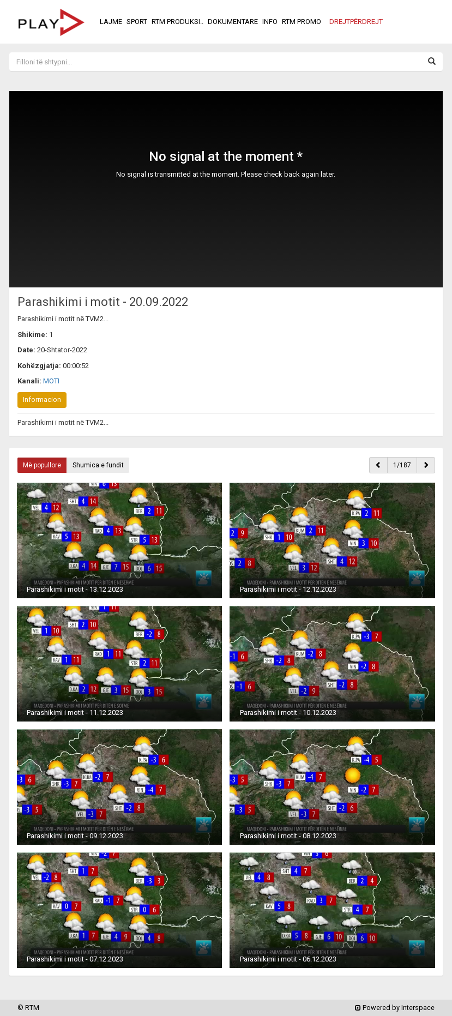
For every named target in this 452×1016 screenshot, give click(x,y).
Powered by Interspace (395, 1007)
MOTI (51, 381)
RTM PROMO (301, 21)
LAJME (111, 21)
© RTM (28, 1007)
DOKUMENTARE (233, 21)
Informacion (42, 399)
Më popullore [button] (42, 465)
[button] (356, 22)
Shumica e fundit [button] (98, 465)
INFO (270, 21)
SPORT (136, 21)
